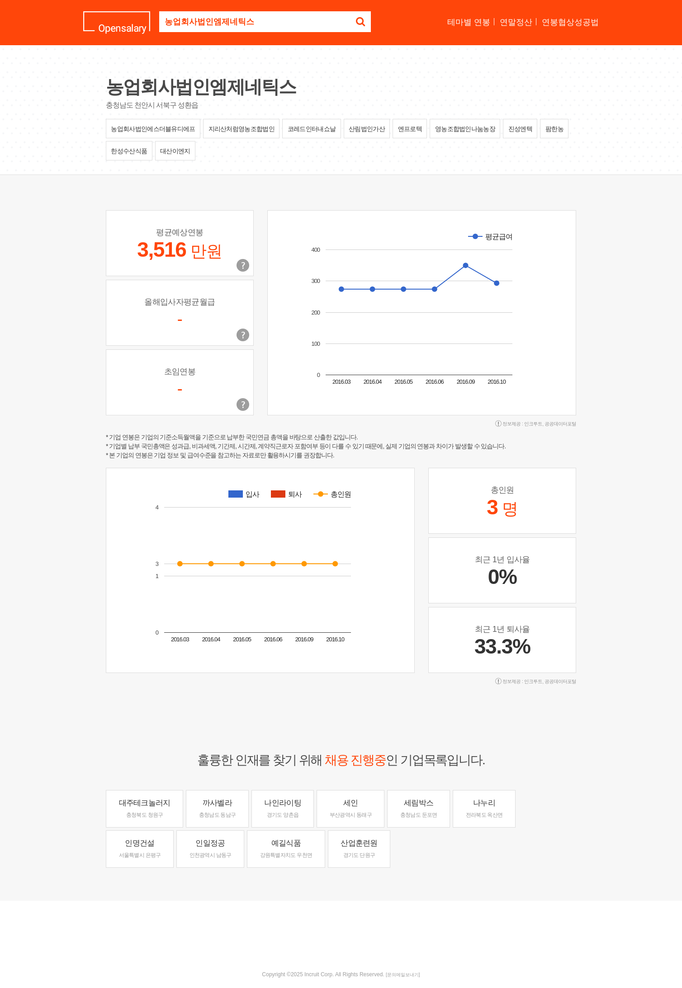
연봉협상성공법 (570, 22)
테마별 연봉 (468, 22)
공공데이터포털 (560, 423)
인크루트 (533, 423)
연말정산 (516, 22)
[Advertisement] (341, 930)
